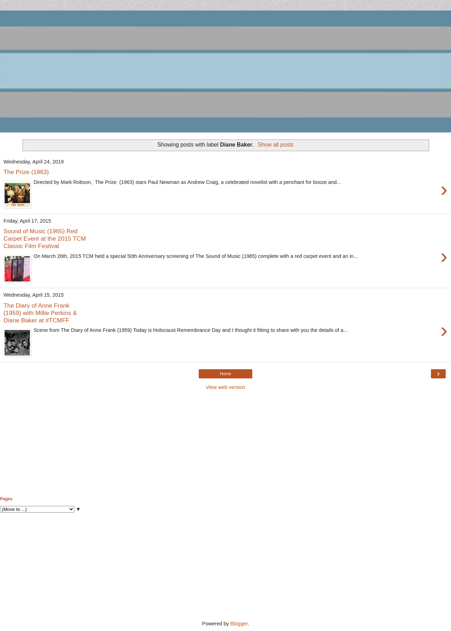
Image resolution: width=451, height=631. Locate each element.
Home (225, 373)
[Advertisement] (225, 443)
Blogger (239, 623)
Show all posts (276, 145)
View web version (225, 387)
